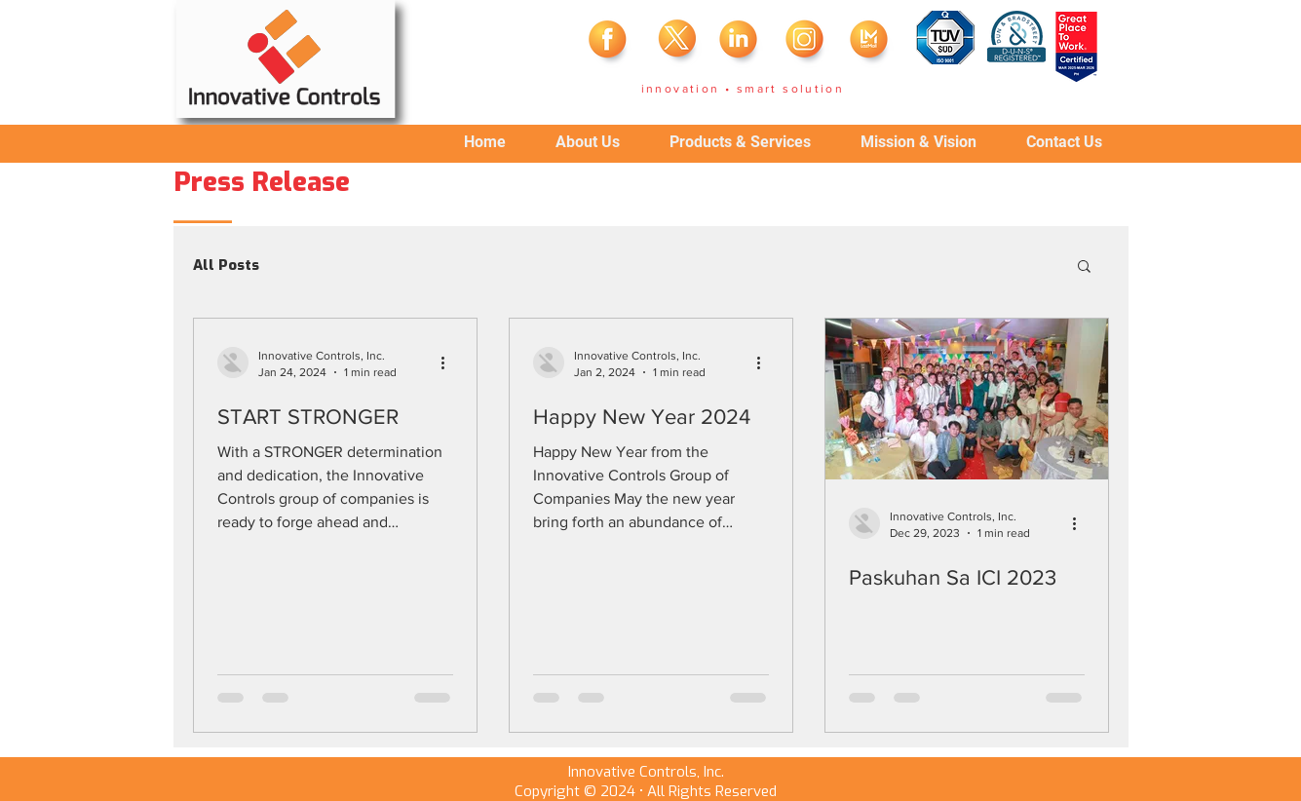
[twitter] (675, 44)
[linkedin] (740, 44)
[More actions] (450, 362)
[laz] (871, 44)
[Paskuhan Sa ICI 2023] (966, 399)
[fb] (610, 44)
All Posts (226, 265)
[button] (1084, 267)
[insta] (806, 44)
